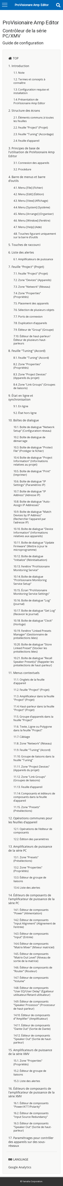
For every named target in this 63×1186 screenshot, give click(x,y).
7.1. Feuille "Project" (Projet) (30, 273)
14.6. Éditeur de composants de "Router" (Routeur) (32, 969)
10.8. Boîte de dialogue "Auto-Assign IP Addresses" (31, 503)
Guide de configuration (23, 43)
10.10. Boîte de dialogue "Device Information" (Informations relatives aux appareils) (33, 532)
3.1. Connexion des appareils (31, 163)
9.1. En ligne (20, 406)
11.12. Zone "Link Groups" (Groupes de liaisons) (29, 778)
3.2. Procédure (22, 169)
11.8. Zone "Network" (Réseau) (32, 743)
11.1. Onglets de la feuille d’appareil (29, 681)
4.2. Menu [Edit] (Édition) (28, 194)
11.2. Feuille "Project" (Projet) (31, 690)
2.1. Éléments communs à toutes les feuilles (33, 119)
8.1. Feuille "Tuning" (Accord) (31, 358)
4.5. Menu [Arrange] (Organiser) (33, 214)
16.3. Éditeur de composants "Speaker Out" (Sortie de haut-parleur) (32, 1126)
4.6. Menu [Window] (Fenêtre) (31, 220)
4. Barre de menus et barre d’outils (26, 179)
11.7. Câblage (21, 737)
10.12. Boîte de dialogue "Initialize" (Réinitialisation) (30, 558)
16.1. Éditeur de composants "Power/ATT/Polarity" (31, 1104)
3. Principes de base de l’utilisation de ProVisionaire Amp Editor (31, 152)
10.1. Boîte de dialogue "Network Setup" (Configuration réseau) (33, 428)
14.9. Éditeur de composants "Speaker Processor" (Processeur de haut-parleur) (34, 1005)
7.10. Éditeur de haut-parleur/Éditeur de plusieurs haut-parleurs (31, 339)
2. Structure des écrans (24, 111)
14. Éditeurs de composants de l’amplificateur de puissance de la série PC (31, 899)
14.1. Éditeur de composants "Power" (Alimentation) (31, 911)
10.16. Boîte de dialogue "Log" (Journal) (32, 602)
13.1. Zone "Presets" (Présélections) (25, 859)
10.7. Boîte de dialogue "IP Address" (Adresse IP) (29, 493)
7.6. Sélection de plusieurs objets (33, 310)
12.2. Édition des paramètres (31, 839)
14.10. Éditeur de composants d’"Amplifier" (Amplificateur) (31, 1016)
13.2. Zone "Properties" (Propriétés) (27, 869)
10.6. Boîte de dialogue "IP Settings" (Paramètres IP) (29, 483)
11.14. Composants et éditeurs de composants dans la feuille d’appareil (34, 797)
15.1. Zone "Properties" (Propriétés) (27, 1062)
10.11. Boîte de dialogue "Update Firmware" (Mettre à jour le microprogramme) (33, 546)
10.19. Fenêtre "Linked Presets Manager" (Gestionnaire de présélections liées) (32, 634)
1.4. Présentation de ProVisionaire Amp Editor (29, 101)
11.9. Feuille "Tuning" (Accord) (31, 750)
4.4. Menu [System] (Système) (31, 207)
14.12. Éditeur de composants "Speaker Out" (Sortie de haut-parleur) (32, 1039)
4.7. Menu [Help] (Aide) (27, 227)
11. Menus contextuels (23, 673)
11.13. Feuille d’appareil (27, 787)
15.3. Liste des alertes (26, 1081)
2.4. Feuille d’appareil (26, 141)
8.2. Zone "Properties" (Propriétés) (27, 366)
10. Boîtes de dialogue (23, 420)
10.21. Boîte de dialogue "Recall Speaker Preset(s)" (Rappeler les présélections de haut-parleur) (33, 661)
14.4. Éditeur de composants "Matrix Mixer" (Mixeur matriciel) (33, 945)
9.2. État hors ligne (25, 413)
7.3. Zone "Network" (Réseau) (31, 287)
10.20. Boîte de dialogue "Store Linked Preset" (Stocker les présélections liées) (32, 648)
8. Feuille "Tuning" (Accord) (26, 351)
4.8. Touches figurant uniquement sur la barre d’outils (34, 235)
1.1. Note (19, 73)
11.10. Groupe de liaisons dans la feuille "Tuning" (33, 758)
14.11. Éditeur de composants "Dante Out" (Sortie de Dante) (32, 1027)
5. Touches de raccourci (24, 245)
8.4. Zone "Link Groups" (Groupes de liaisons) (34, 386)
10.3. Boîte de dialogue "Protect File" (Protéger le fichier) (33, 449)
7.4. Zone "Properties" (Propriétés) (27, 295)
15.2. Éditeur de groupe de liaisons (29, 1072)
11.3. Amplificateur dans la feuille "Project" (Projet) (33, 698)
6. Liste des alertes (21, 252)
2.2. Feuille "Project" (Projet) (30, 127)
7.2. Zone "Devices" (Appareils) (32, 280)
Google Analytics (19, 1167)
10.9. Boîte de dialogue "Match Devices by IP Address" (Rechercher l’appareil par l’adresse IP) (32, 517)
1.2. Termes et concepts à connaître (29, 81)
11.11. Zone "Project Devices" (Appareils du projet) (31, 768)
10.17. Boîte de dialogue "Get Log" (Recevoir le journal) (34, 612)
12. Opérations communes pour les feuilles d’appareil (30, 820)
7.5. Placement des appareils (31, 303)
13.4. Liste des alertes (26, 887)
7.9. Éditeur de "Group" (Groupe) (33, 330)
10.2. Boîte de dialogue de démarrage (29, 439)
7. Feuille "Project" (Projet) (26, 267)
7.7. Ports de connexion (28, 316)
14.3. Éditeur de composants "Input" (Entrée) (31, 935)
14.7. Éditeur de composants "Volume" (31, 979)
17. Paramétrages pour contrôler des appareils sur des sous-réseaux (30, 1142)
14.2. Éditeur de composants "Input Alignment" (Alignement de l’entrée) (34, 923)
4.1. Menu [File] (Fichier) (28, 188)
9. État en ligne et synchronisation (20, 397)
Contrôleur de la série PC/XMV (25, 33)
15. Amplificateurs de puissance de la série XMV (30, 1052)
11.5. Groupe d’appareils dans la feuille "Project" (33, 718)
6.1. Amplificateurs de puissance (33, 259)
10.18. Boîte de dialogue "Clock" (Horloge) (33, 622)
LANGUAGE (20, 1159)
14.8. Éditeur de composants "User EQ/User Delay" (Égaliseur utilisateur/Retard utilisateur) (33, 991)
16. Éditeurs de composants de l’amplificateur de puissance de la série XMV (31, 1092)
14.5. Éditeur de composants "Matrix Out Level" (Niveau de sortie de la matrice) (31, 957)
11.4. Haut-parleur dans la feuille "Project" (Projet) (33, 708)
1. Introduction (18, 66)
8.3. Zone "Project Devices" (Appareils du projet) (30, 376)
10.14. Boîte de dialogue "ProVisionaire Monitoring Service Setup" (30, 580)
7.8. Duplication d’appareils (30, 323)
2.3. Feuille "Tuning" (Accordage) (33, 134)
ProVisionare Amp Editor (32, 5)
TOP (15, 58)
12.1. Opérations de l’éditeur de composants (32, 830)
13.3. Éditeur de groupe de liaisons (29, 879)
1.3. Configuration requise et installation (31, 91)
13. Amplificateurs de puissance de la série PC (30, 848)
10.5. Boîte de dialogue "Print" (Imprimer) (32, 473)
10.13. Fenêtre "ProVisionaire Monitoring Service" (31, 568)
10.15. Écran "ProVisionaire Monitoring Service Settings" (31, 592)
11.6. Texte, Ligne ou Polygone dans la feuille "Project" (32, 728)
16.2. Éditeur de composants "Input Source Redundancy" (31, 1114)
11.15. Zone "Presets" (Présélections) (26, 808)
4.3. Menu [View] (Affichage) (30, 201)
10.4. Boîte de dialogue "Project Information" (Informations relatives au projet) (32, 461)
